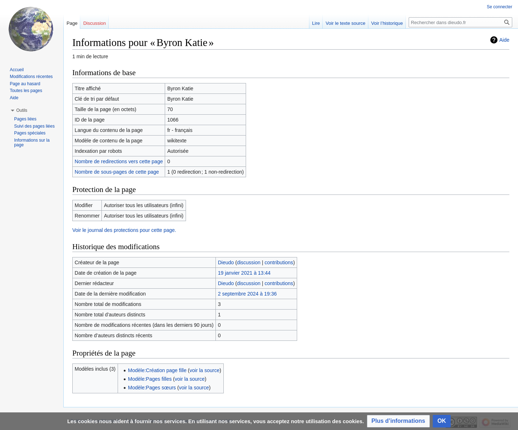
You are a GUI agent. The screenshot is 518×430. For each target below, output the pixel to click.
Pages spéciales (29, 133)
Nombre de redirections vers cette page (119, 161)
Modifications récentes (31, 76)
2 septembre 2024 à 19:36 (247, 294)
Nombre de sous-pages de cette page (117, 172)
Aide (504, 40)
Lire (316, 23)
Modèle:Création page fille (157, 370)
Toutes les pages (26, 90)
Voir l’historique (387, 23)
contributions (278, 262)
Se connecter (499, 6)
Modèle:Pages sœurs (152, 387)
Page (72, 23)
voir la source (204, 370)
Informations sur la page (32, 143)
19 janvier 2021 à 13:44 (244, 273)
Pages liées (25, 119)
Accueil (17, 69)
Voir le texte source (345, 23)
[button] (398, 421)
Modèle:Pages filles (150, 379)
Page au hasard (25, 83)
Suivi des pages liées (34, 126)
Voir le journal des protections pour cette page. (124, 230)
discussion (248, 262)
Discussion (94, 23)
